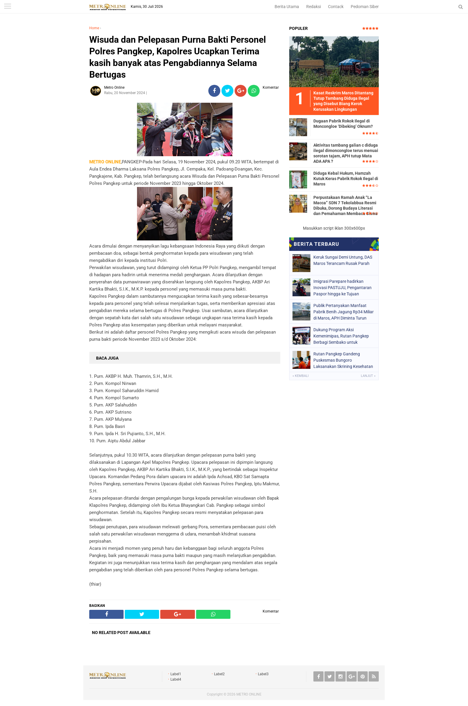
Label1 (175, 674)
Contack (336, 6)
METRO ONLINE (248, 694)
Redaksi (313, 6)
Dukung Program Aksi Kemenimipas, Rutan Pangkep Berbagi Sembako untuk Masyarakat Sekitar (341, 336)
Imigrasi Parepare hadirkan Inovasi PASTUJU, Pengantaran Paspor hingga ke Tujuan (342, 287)
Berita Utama (287, 6)
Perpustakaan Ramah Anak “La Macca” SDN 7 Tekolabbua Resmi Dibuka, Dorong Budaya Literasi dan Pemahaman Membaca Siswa (345, 205)
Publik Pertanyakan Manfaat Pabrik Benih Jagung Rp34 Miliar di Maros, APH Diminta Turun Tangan (343, 311)
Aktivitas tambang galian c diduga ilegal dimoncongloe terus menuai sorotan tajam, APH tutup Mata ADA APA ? (345, 153)
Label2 (219, 674)
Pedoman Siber (365, 6)
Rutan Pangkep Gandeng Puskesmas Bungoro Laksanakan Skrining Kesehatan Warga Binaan (343, 360)
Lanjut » (368, 376)
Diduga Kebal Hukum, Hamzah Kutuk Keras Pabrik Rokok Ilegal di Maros (345, 178)
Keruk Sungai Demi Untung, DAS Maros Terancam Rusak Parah (342, 260)
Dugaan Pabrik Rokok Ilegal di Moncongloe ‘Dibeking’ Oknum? (343, 124)
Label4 (175, 679)
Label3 (263, 674)
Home (94, 28)
